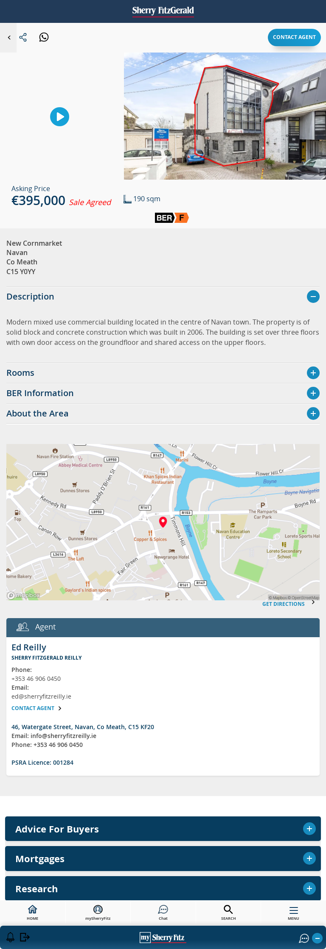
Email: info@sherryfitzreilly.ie (53, 736)
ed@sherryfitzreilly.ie (41, 696)
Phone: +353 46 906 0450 (47, 745)
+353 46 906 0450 (36, 678)
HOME (32, 913)
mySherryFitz (97, 913)
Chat (163, 913)
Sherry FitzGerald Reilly (46, 657)
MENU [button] (293, 915)
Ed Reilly (28, 647)
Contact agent (294, 37)
